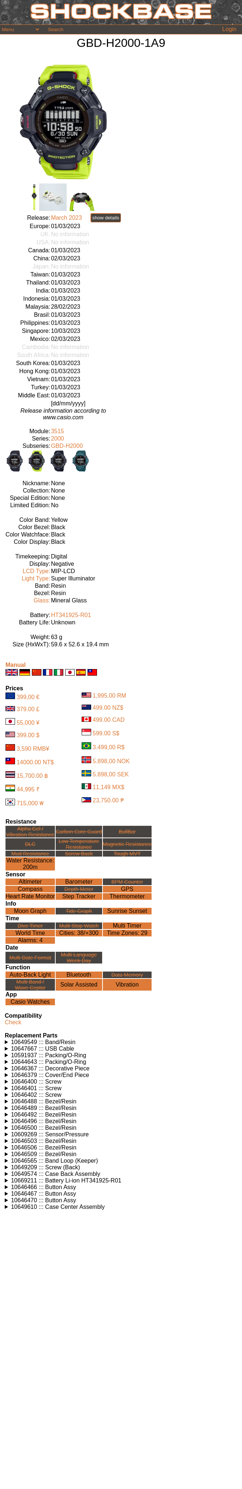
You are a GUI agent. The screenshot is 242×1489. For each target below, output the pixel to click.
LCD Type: (36, 571)
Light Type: (36, 578)
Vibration (127, 984)
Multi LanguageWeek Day (79, 957)
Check (13, 1022)
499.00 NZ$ (108, 708)
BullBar (127, 832)
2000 (57, 438)
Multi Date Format (30, 958)
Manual (15, 665)
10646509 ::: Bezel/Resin (44, 1154)
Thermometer (127, 896)
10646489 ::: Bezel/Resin (44, 1108)
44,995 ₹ (27, 789)
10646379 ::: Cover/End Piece (50, 1075)
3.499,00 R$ (108, 747)
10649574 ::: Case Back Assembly (55, 1174)
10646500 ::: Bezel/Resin (44, 1128)
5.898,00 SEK (111, 774)
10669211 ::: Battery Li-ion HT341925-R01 (66, 1180)
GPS (127, 889)
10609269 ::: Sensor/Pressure (50, 1134)
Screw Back (79, 854)
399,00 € (27, 697)
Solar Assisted (78, 984)
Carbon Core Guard (79, 832)
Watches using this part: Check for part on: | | (122, 1042)
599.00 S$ (106, 733)
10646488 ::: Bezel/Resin (44, 1101)
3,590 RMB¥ (32, 749)
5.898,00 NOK (111, 761)
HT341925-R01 (71, 615)
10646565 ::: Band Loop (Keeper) (54, 1161)
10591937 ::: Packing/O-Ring (48, 1055)
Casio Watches (30, 1002)
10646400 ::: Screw (36, 1081)
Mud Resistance (30, 854)
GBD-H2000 (67, 446)
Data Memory (127, 975)
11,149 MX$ (108, 787)
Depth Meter (78, 889)
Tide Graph (79, 911)
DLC (30, 844)
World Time (30, 933)
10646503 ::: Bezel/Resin (44, 1141)
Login (229, 29)
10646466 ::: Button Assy (43, 1187)
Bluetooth (79, 975)
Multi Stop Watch (78, 926)
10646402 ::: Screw (36, 1095)
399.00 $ (27, 735)
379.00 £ (27, 709)
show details (105, 217)
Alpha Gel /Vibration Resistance (30, 832)
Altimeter (30, 882)
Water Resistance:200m (30, 863)
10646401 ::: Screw (36, 1088)
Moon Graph (30, 911)
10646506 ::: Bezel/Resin (44, 1147)
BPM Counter (127, 882)
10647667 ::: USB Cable (42, 1049)
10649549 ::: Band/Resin (43, 1042)
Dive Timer (30, 926)
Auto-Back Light (30, 975)
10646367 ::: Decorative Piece (50, 1068)
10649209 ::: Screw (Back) (45, 1167)
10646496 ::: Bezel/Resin (44, 1121)
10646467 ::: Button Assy (43, 1194)
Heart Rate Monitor (30, 896)
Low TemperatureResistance (79, 844)
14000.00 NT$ (34, 762)
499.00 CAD (108, 720)
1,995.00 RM (109, 695)
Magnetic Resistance (127, 844)
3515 (57, 431)
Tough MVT (127, 854)
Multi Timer (127, 925)
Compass (30, 889)
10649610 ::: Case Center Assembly (58, 1207)
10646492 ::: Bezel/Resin (44, 1114)
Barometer (79, 882)
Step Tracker (79, 896)
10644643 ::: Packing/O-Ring (48, 1062)
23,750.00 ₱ (108, 800)
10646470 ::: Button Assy (43, 1200)
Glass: (42, 600)
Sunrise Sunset (127, 911)
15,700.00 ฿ (32, 776)
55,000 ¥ (27, 723)
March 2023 (66, 218)
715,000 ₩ (29, 803)
